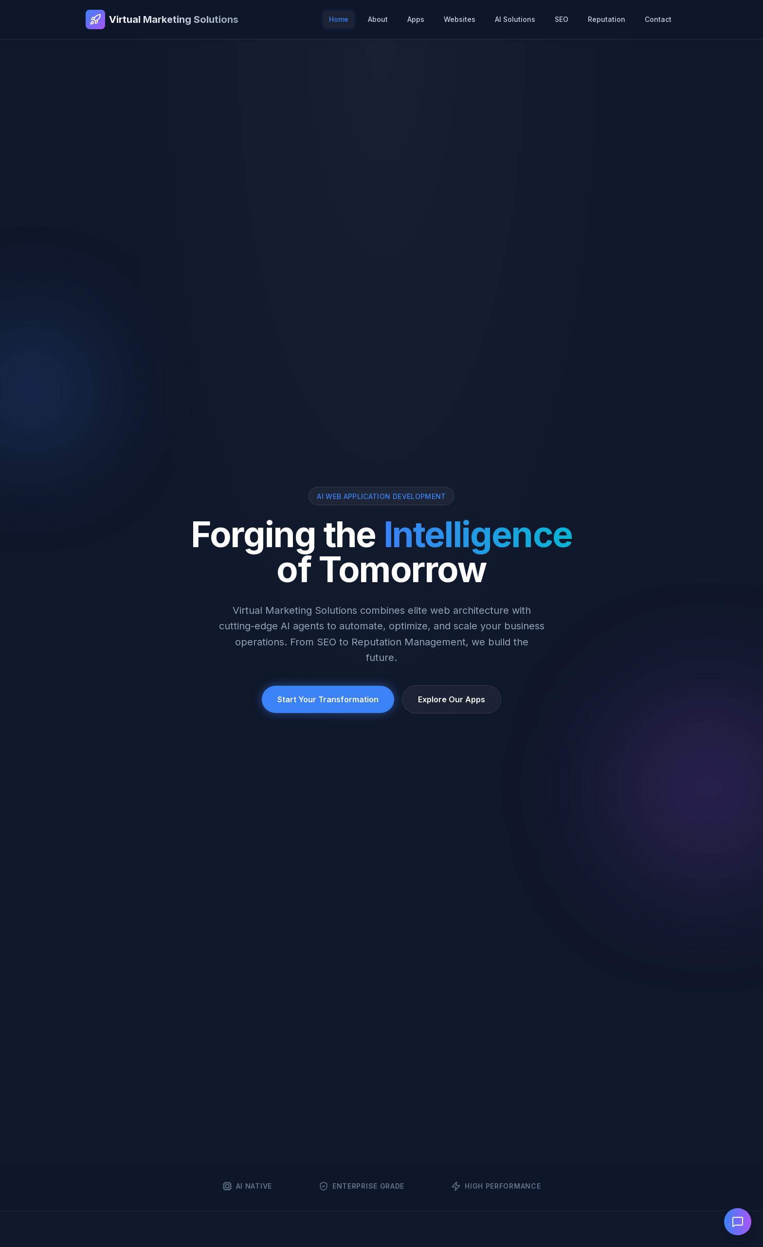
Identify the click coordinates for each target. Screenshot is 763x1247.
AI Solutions (515, 19)
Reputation (606, 19)
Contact (658, 19)
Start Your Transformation (328, 699)
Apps (415, 19)
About (378, 19)
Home (338, 19)
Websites (459, 19)
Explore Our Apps (451, 699)
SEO (561, 19)
